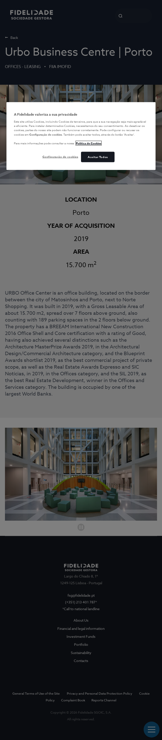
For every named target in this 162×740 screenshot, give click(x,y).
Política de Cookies (88, 143)
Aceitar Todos (98, 157)
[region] (81, 136)
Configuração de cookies (60, 157)
